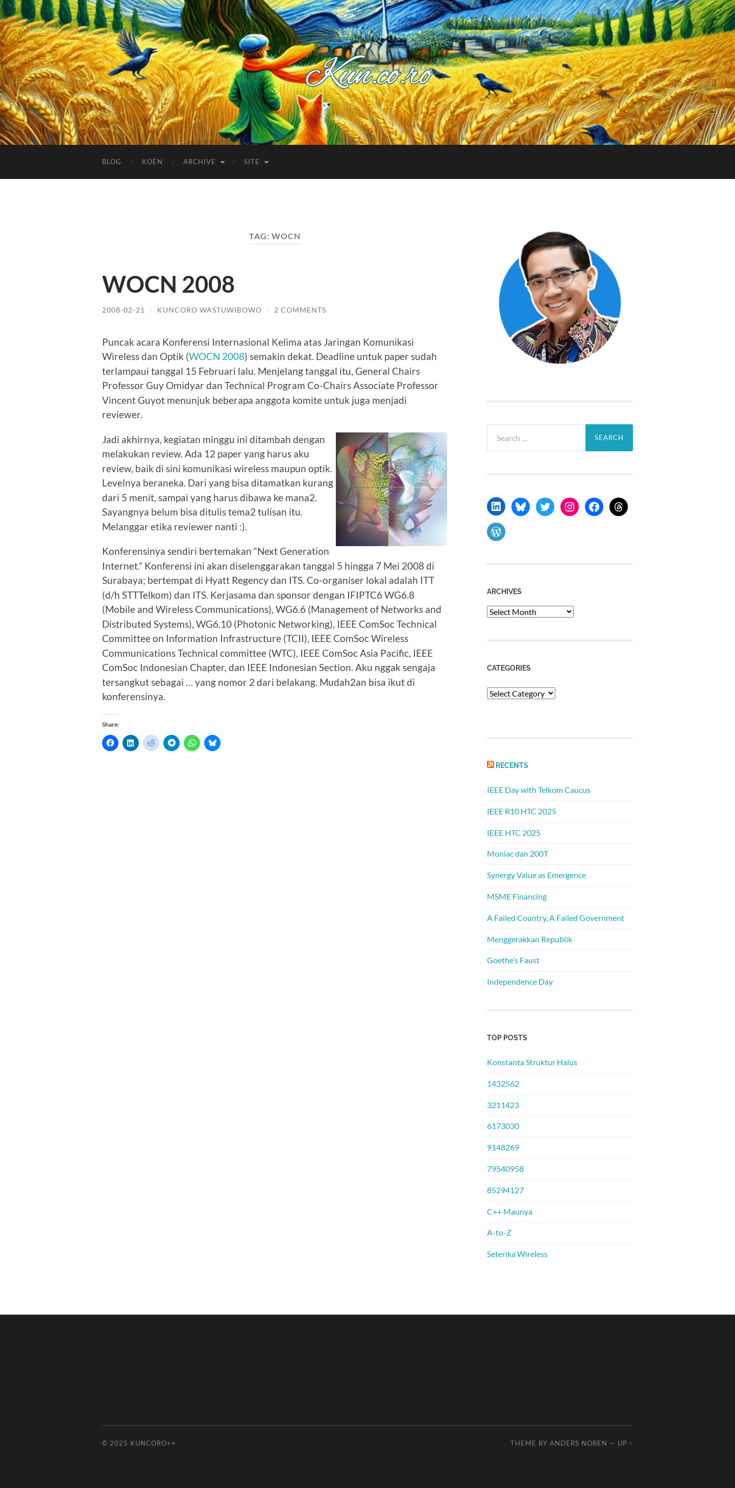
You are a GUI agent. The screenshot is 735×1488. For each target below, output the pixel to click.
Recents (512, 765)
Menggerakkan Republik (529, 939)
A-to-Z (499, 1232)
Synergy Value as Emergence (536, 875)
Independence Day (520, 981)
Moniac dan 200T (517, 853)
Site (252, 162)
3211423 (503, 1105)
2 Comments (300, 309)
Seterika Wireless (517, 1254)
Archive (199, 162)
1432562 (503, 1083)
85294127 (505, 1190)
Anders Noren (578, 1443)
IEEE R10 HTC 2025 (521, 811)
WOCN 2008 (168, 284)
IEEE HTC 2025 (514, 832)
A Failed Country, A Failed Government (555, 917)
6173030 (503, 1126)
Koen (152, 162)
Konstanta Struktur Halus (532, 1062)
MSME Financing (517, 896)
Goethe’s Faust (513, 960)
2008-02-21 (123, 309)
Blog (111, 162)
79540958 (505, 1168)
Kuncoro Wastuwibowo (209, 309)
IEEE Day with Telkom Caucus (539, 789)
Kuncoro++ (153, 1443)
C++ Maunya (509, 1211)
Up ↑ (625, 1443)
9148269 (503, 1147)
